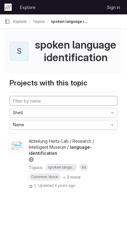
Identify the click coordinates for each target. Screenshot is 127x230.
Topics (39, 21)
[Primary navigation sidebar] (7, 21)
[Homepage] (8, 7)
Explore (28, 7)
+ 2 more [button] (72, 177)
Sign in (113, 7)
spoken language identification (70, 21)
